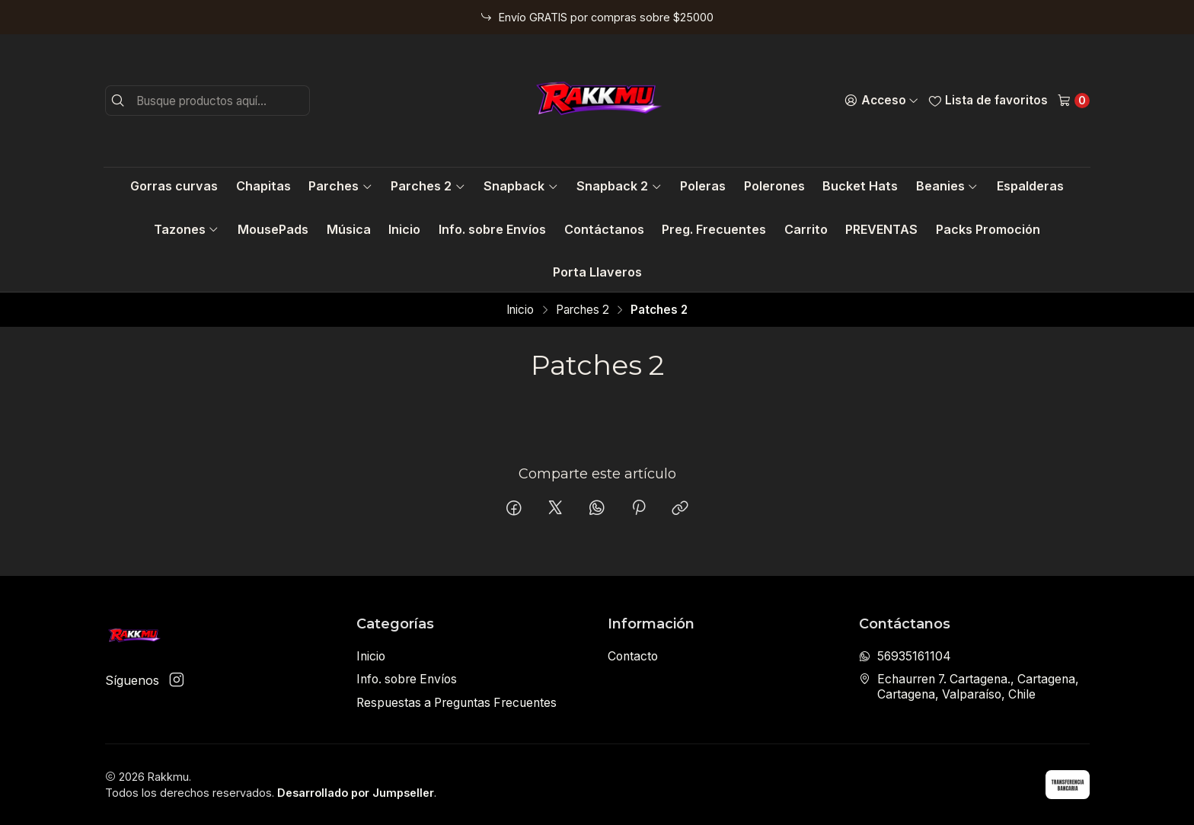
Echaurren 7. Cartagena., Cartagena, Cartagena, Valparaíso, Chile (969, 687)
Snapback (521, 185)
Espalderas (1030, 185)
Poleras (703, 185)
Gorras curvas (174, 185)
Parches (340, 185)
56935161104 (905, 656)
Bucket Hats (860, 185)
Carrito (806, 229)
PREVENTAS (881, 229)
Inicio (404, 229)
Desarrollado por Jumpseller (355, 792)
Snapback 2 (619, 185)
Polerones (774, 185)
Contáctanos (604, 229)
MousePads (273, 229)
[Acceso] (881, 100)
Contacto (633, 656)
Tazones (186, 229)
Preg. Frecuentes (714, 229)
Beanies (947, 185)
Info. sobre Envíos (492, 229)
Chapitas (263, 185)
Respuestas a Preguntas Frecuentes (456, 702)
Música (349, 229)
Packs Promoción (988, 229)
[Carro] (1073, 100)
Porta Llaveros (597, 272)
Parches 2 (428, 185)
